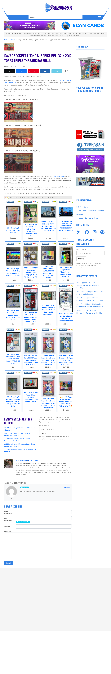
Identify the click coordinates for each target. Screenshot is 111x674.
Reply (67, 485)
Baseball (13, 40)
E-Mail (30, 457)
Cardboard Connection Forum (88, 218)
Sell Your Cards (82, 207)
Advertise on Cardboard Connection (90, 210)
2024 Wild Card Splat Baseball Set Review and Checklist (90, 293)
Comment (7, 529)
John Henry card (58, 176)
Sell (28, 577)
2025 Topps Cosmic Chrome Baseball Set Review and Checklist (90, 299)
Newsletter (80, 214)
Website (7, 524)
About (81, 577)
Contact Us (55, 577)
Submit (8, 560)
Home (6, 40)
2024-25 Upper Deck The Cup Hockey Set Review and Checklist (89, 311)
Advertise (40, 577)
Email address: (44, 423)
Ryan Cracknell (21, 457)
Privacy (69, 577)
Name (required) (8, 510)
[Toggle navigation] (99, 17)
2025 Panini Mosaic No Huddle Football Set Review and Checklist (89, 305)
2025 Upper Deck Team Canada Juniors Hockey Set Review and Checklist (88, 285)
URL (36, 457)
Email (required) (8, 517)
